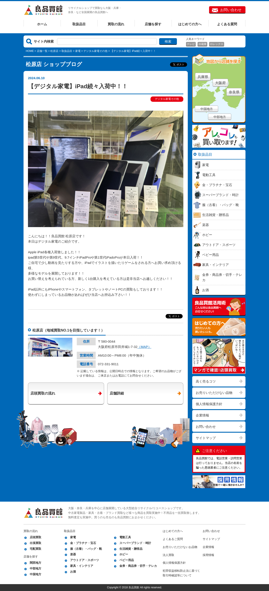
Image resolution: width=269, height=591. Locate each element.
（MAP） (144, 347)
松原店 (54, 51)
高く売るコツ (206, 381)
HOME (30, 51)
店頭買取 (35, 537)
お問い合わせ (230, 10)
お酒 (73, 571)
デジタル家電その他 (95, 51)
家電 (78, 51)
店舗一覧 (42, 51)
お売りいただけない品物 (214, 393)
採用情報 (208, 555)
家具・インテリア (81, 565)
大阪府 (220, 83)
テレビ (191, 44)
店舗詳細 (117, 393)
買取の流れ (116, 24)
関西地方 (35, 562)
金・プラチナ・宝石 (83, 543)
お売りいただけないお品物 (180, 547)
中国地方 (206, 109)
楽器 (73, 554)
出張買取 (35, 543)
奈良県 (234, 92)
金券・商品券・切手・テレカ (138, 565)
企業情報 (202, 415)
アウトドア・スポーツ (84, 560)
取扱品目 (79, 24)
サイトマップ (206, 438)
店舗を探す (153, 24)
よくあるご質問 (173, 539)
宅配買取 (35, 548)
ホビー (123, 554)
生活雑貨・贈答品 (130, 548)
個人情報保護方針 (209, 404)
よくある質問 (227, 24)
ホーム (42, 24)
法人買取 (168, 555)
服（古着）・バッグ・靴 (86, 548)
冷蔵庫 (202, 44)
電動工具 (125, 537)
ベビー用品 (126, 560)
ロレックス (216, 44)
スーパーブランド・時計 (135, 543)
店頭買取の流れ (42, 393)
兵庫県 (203, 77)
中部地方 (220, 117)
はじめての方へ (190, 24)
